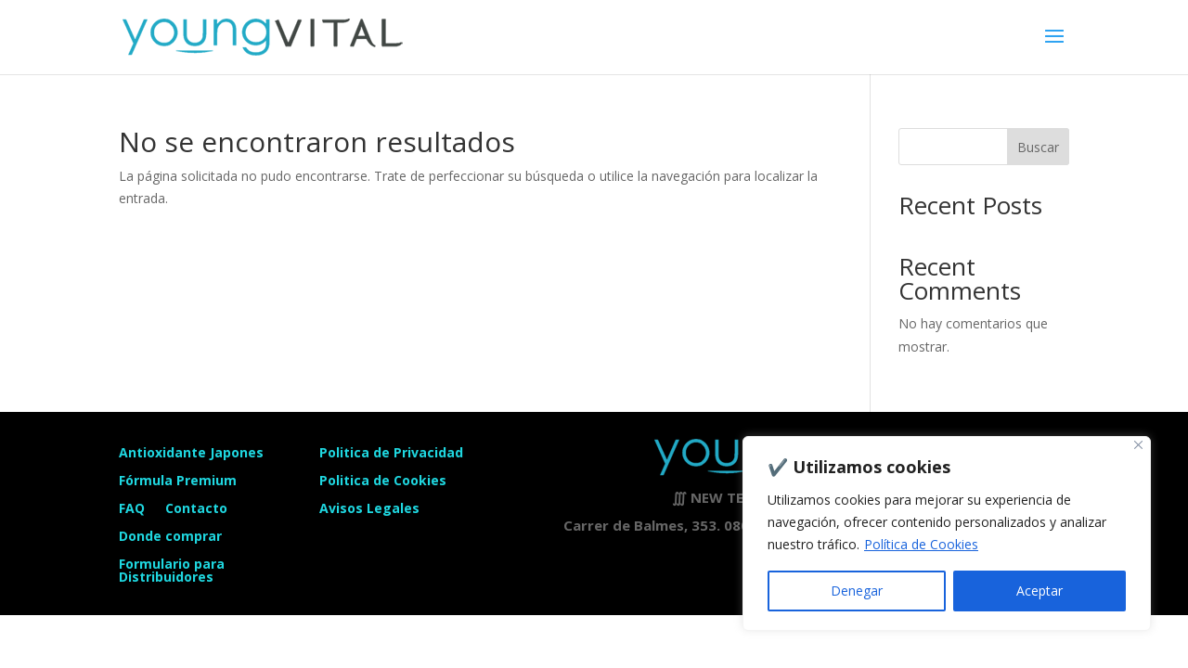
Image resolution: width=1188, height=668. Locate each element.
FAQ (132, 509)
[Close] (1138, 445)
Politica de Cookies (382, 479)
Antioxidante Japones (191, 453)
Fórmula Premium (178, 481)
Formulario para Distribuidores (172, 571)
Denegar (857, 590)
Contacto (196, 509)
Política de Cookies (921, 544)
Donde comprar (170, 537)
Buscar (1038, 147)
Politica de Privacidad (391, 451)
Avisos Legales (369, 507)
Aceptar (1039, 590)
